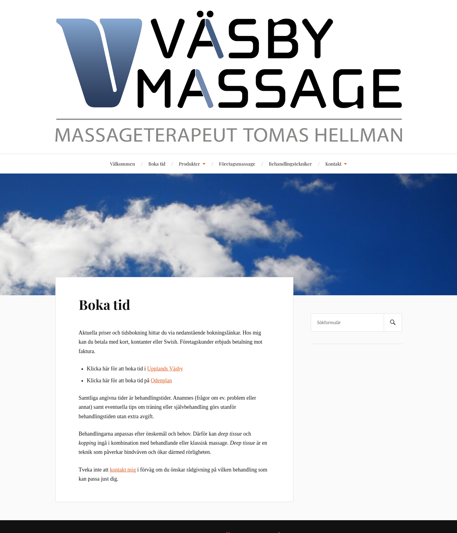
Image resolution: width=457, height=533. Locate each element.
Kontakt (333, 163)
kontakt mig (123, 470)
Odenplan (161, 380)
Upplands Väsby (165, 369)
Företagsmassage (237, 163)
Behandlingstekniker (290, 163)
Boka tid (156, 163)
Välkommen (122, 163)
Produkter (189, 163)
